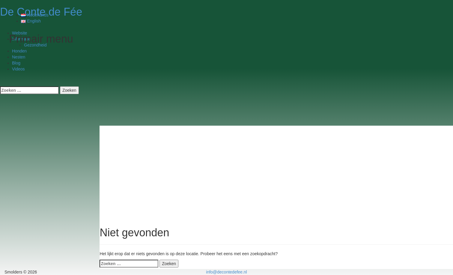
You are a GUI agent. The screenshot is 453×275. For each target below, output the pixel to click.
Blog (16, 63)
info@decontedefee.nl (226, 272)
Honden (19, 51)
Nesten (18, 57)
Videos (18, 69)
